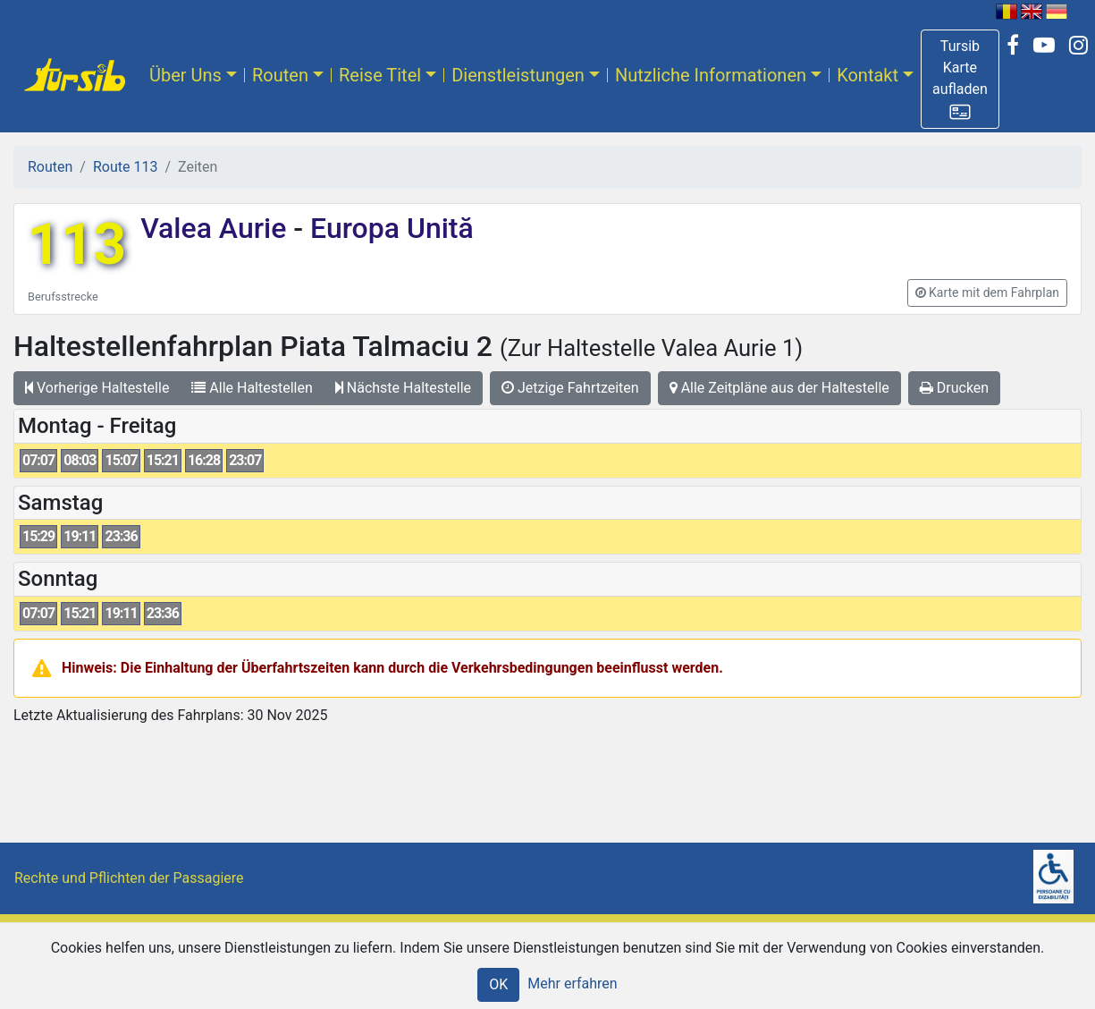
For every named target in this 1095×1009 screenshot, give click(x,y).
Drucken (954, 387)
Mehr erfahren (572, 983)
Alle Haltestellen (251, 387)
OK (498, 984)
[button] (960, 79)
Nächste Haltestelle (403, 387)
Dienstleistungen (518, 75)
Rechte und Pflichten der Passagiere (129, 877)
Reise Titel (380, 75)
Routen (280, 75)
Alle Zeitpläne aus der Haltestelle (779, 387)
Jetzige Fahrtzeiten (570, 387)
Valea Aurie (216, 228)
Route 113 (125, 166)
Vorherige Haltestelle (97, 387)
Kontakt (867, 75)
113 (77, 244)
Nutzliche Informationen (710, 75)
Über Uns (185, 75)
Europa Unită (388, 228)
